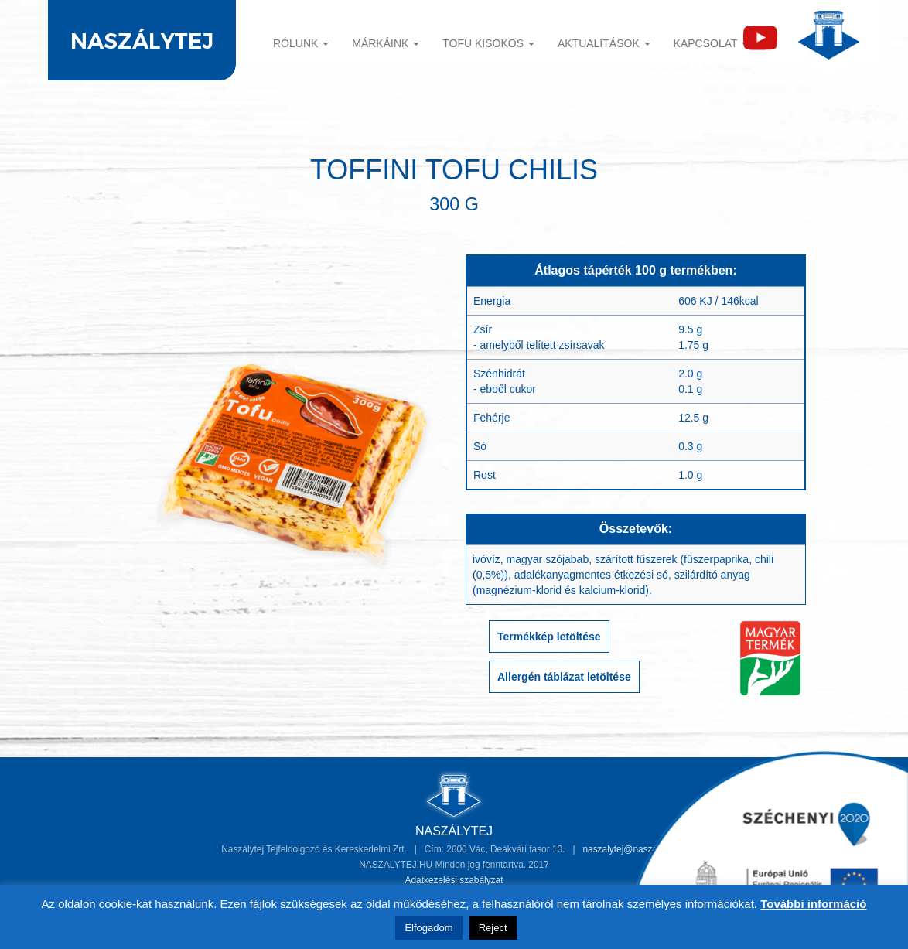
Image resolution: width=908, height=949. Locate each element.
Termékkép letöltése (549, 636)
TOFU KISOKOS (488, 43)
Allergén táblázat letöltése (564, 677)
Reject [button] (493, 928)
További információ (813, 903)
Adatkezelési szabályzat (454, 880)
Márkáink (385, 43)
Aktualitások (604, 43)
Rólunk (301, 43)
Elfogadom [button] (428, 928)
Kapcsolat (711, 43)
